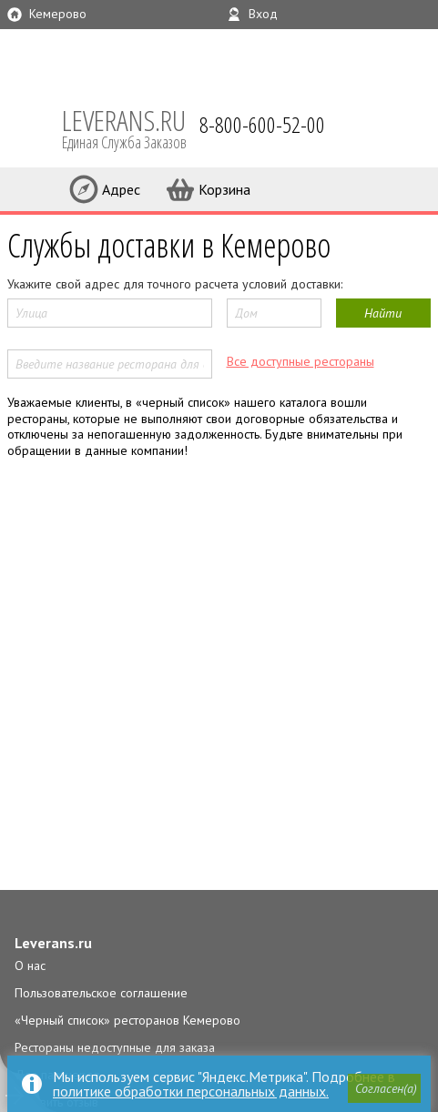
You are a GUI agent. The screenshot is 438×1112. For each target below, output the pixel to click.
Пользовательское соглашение (101, 993)
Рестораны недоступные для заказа (115, 1047)
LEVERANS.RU (136, 127)
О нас (30, 965)
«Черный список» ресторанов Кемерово (127, 1020)
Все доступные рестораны (300, 361)
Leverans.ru (53, 943)
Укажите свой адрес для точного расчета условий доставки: (174, 284)
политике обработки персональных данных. (191, 1091)
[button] (384, 1088)
